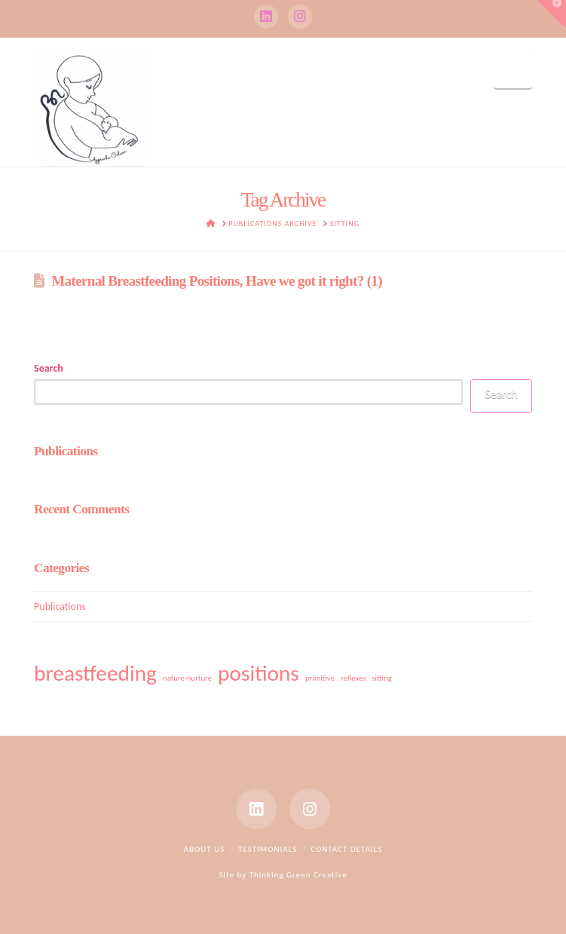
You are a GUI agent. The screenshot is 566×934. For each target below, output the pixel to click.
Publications (60, 606)
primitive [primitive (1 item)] (320, 678)
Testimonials (267, 849)
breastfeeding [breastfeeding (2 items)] (95, 673)
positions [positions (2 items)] (258, 673)
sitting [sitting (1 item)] (381, 678)
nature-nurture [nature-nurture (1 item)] (187, 678)
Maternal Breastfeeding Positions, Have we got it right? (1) (216, 281)
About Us (204, 849)
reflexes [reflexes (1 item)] (353, 678)
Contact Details (346, 849)
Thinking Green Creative (298, 875)
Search (48, 368)
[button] (513, 70)
